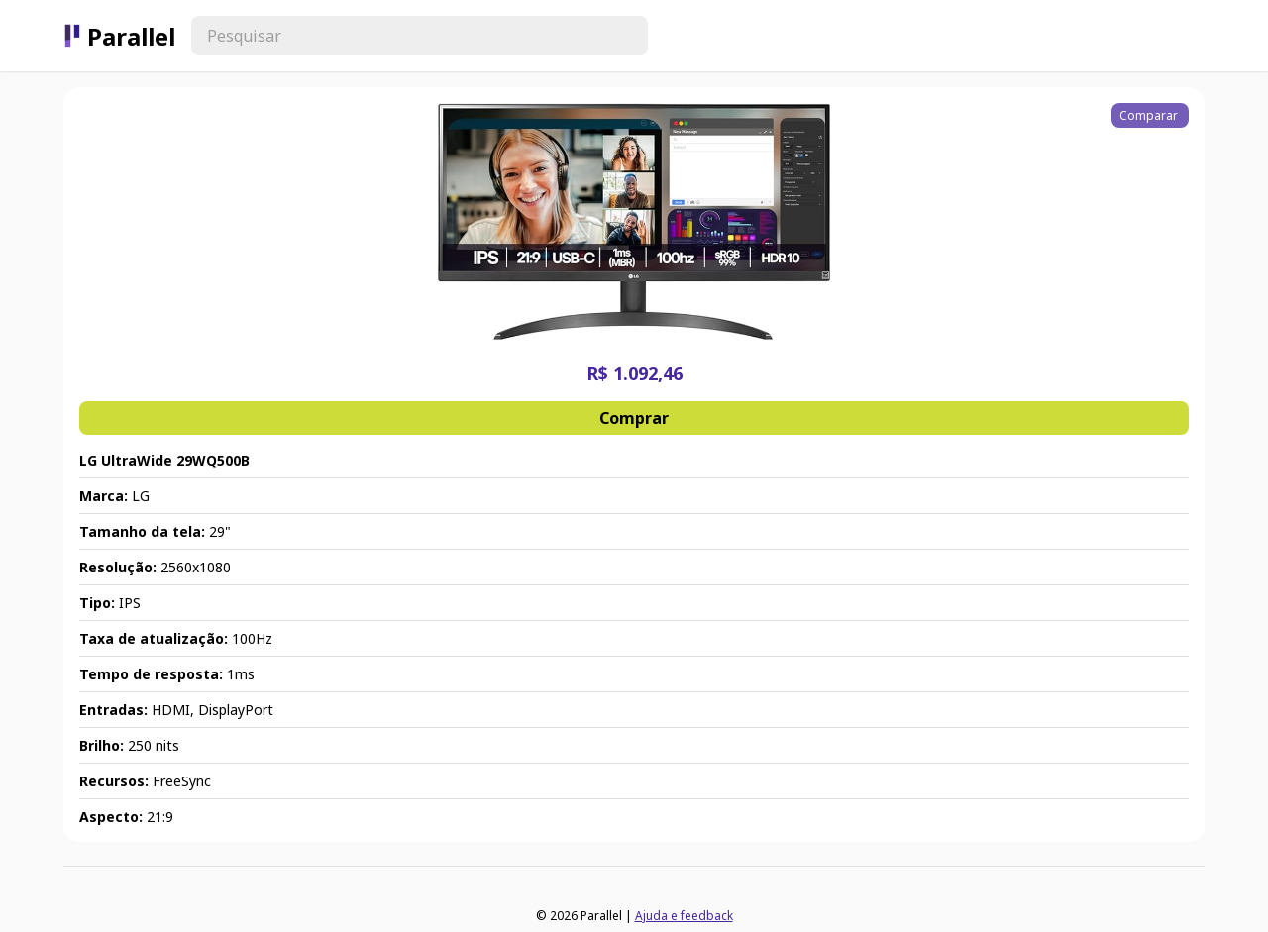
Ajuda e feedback (684, 915)
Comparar (1150, 115)
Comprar (634, 418)
